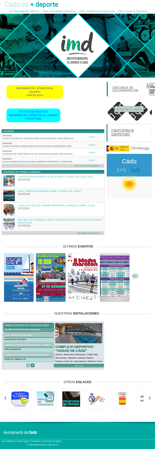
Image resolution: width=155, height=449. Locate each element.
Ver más (79, 365)
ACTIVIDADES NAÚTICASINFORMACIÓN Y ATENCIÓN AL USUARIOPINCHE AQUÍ (33, 115)
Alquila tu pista (129, 109)
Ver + (135, 276)
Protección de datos (52, 441)
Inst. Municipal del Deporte (24, 11)
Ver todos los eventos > (88, 233)
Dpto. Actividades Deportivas (59, 11)
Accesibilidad (8, 441)
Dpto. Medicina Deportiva (132, 11)
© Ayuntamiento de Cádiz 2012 (42, 444)
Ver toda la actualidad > (87, 165)
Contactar (35, 441)
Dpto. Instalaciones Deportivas (97, 11)
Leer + (92, 136)
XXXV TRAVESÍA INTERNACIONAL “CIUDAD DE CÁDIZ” (50, 191)
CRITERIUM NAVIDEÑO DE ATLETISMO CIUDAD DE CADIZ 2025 (55, 176)
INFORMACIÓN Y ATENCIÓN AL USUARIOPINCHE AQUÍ (34, 92)
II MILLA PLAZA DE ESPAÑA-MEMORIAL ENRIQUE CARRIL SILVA (56, 205)
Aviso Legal (22, 441)
